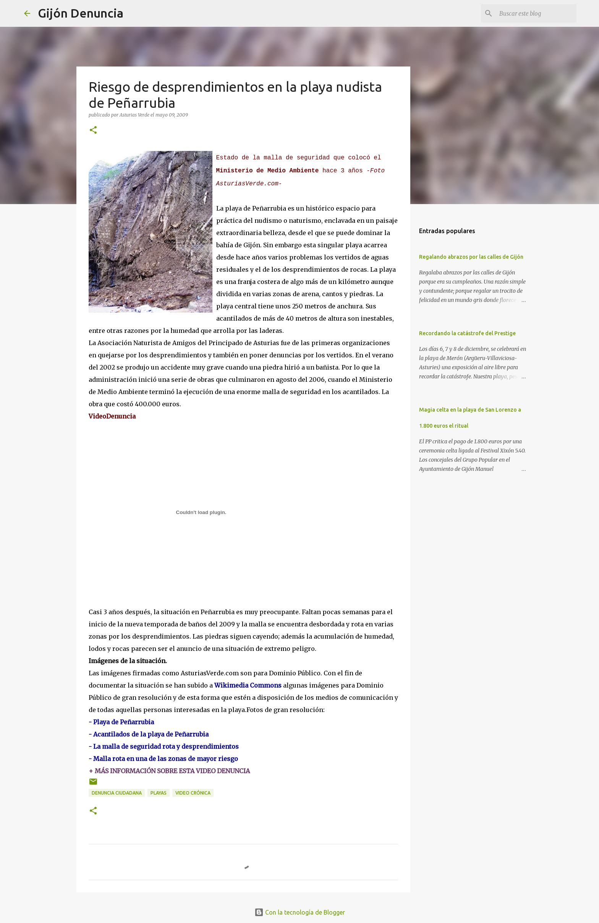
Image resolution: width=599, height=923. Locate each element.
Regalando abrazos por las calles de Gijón (471, 257)
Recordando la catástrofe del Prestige (467, 333)
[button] (93, 130)
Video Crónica (192, 792)
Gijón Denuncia (80, 13)
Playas (159, 792)
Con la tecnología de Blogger (299, 912)
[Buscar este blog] (536, 13)
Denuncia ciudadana (117, 792)
